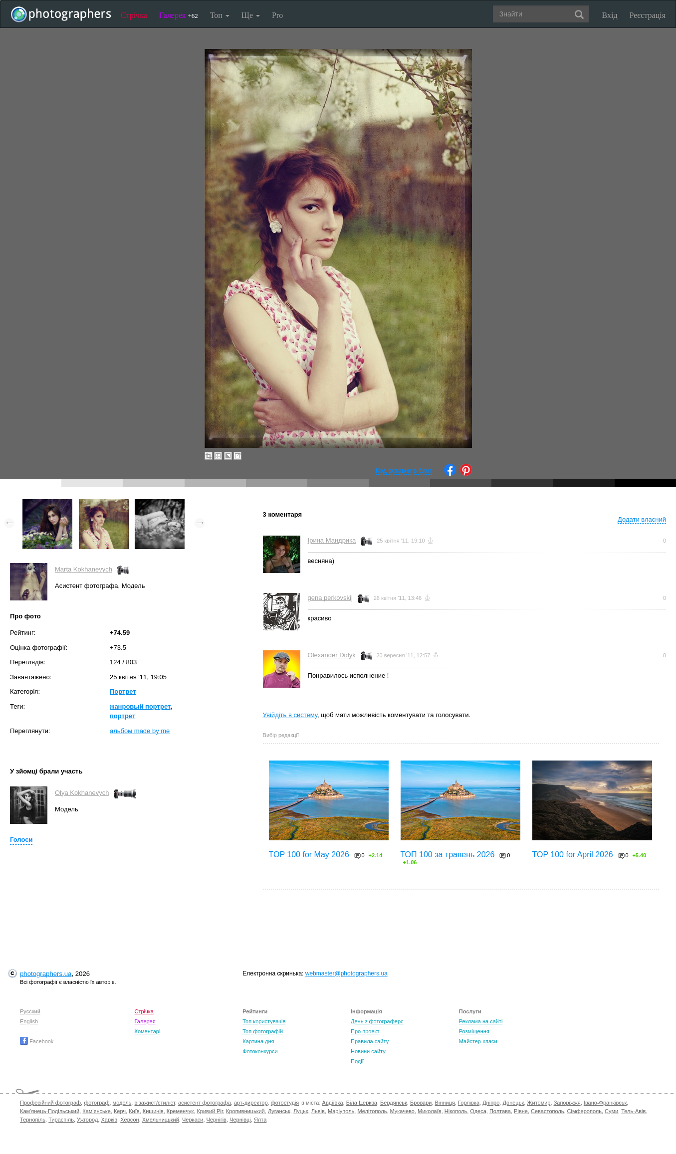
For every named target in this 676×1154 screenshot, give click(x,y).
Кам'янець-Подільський (49, 1111)
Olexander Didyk (332, 655)
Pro (277, 15)
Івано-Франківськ (605, 1103)
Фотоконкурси (259, 1051)
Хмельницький (160, 1120)
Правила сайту (370, 1041)
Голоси (21, 839)
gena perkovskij (330, 597)
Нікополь (456, 1111)
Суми (611, 1111)
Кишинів (153, 1111)
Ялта (260, 1120)
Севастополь (547, 1111)
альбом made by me (140, 731)
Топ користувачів (263, 1021)
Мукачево (402, 1111)
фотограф (96, 1103)
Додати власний (642, 519)
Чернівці (240, 1120)
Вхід (610, 15)
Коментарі (148, 1031)
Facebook (36, 1041)
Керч (120, 1111)
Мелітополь (372, 1111)
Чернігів (216, 1120)
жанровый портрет (140, 706)
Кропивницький (245, 1111)
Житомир (538, 1103)
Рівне (521, 1111)
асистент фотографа (204, 1103)
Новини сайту (368, 1051)
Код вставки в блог (404, 470)
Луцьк (300, 1111)
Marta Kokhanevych (83, 569)
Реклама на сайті (481, 1021)
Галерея (178, 15)
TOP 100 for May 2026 (309, 854)
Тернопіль (32, 1120)
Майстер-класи (478, 1041)
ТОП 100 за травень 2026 (448, 854)
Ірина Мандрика (332, 540)
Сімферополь (584, 1111)
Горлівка (468, 1103)
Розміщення (474, 1031)
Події (357, 1061)
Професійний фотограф (50, 1103)
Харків (109, 1120)
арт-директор (251, 1103)
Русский (30, 1011)
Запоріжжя (567, 1103)
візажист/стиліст (154, 1103)
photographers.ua (45, 973)
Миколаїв (430, 1111)
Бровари (421, 1103)
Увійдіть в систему (290, 715)
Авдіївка (332, 1103)
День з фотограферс (377, 1021)
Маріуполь (341, 1111)
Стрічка (134, 15)
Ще (250, 15)
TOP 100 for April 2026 (572, 854)
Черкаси (192, 1120)
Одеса (478, 1111)
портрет (122, 716)
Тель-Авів (633, 1111)
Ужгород (87, 1120)
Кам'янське (96, 1111)
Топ (219, 15)
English (29, 1021)
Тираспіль (61, 1120)
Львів (318, 1111)
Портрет (123, 691)
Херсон (129, 1120)
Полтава (500, 1111)
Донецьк (513, 1103)
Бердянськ (393, 1103)
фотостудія (285, 1103)
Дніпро (490, 1103)
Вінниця (445, 1103)
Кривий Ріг (210, 1111)
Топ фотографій (262, 1031)
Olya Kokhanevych (82, 792)
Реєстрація (648, 15)
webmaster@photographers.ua (346, 973)
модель (122, 1103)
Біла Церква (361, 1103)
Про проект (365, 1031)
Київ (134, 1111)
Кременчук (180, 1111)
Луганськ (279, 1111)
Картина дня (258, 1041)
